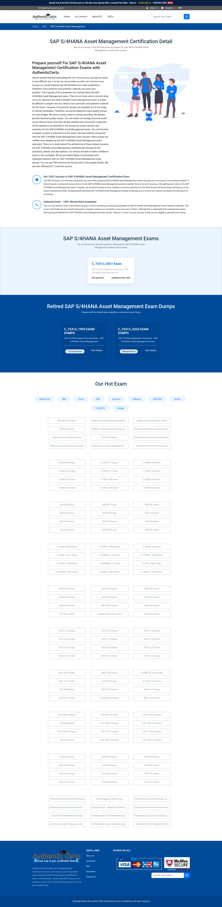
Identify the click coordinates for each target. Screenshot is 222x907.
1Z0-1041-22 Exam (151, 740)
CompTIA (100, 408)
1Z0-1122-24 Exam (151, 731)
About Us (90, 856)
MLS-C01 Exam (67, 588)
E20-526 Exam (109, 681)
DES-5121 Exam (67, 698)
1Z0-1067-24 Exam (151, 723)
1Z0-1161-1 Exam (109, 731)
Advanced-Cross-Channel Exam (152, 445)
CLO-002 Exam (109, 773)
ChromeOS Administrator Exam (67, 815)
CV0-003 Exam (109, 782)
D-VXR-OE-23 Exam (109, 698)
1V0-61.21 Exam (152, 656)
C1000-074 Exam (67, 471)
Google (120, 408)
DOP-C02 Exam (109, 597)
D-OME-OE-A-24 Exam (152, 672)
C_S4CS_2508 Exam (67, 546)
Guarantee (90, 861)
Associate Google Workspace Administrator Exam (67, 824)
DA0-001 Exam (109, 757)
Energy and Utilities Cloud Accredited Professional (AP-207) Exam (152, 429)
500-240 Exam (67, 504)
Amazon (116, 399)
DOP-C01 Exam (152, 597)
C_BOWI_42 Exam (152, 546)
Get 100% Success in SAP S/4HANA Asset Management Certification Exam (86, 176)
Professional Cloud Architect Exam (66, 799)
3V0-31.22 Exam (67, 630)
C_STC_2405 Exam (152, 563)
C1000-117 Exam (109, 462)
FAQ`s (111, 16)
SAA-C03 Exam (109, 588)
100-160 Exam (152, 521)
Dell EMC (157, 399)
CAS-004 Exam (109, 765)
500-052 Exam (152, 504)
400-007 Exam (152, 529)
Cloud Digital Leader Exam (109, 799)
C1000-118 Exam (152, 471)
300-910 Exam (67, 521)
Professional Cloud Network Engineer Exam (110, 815)
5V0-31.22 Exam (109, 630)
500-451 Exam (109, 504)
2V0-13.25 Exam (67, 639)
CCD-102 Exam (109, 437)
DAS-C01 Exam (67, 605)
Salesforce (44, 399)
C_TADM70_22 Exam (109, 555)
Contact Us (91, 877)
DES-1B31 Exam (67, 672)
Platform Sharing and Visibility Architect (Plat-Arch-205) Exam (110, 429)
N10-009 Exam (151, 757)
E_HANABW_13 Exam (109, 563)
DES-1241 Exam (152, 698)
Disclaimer (91, 871)
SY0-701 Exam (152, 773)
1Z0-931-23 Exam (109, 714)
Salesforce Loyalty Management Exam (110, 445)
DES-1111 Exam (67, 681)
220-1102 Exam (67, 782)
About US (97, 16)
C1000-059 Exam (152, 462)
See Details (96, 350)
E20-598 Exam (67, 689)
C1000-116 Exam (67, 479)
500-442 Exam (67, 513)
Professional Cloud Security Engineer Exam (152, 815)
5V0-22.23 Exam (152, 639)
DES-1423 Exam (109, 672)
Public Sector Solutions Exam (67, 437)
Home (67, 16)
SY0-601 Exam (152, 765)
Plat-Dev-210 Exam (66, 420)
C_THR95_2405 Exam (109, 546)
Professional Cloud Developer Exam (152, 799)
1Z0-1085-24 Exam (66, 714)
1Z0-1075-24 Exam (151, 714)
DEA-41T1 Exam (152, 689)
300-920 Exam (109, 513)
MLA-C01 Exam (109, 605)
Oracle (177, 399)
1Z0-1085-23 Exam (66, 731)
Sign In (151, 8)
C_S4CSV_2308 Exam (67, 563)
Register (167, 8)
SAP (44, 26)
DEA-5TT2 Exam (109, 689)
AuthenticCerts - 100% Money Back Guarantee (70, 201)
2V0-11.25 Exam (109, 639)
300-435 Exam (109, 529)
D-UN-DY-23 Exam (152, 681)
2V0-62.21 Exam (152, 647)
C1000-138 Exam (109, 487)
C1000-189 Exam (109, 479)
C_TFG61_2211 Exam (67, 555)
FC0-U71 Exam (151, 782)
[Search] (167, 16)
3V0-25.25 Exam (109, 647)
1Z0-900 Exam (67, 723)
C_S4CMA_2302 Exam (67, 571)
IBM (64, 399)
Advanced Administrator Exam (152, 420)
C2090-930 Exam (152, 487)
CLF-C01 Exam (66, 614)
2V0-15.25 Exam (152, 630)
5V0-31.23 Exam (67, 656)
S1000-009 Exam (67, 462)
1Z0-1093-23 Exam (109, 723)
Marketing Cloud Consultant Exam (152, 437)
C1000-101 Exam (109, 471)
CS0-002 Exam (67, 757)
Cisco (81, 399)
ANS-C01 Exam (152, 588)
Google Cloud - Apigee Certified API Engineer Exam (110, 807)
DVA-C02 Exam (152, 614)
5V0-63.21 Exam (109, 656)
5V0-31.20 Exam (67, 647)
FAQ (88, 866)
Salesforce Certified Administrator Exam (110, 420)
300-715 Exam (152, 513)
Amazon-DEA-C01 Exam (109, 614)
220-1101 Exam (67, 773)
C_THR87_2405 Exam (152, 555)
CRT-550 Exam (67, 429)
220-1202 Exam (67, 765)
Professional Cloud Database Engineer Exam (110, 824)
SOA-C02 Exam (67, 597)
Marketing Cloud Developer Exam (67, 445)
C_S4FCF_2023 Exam (152, 571)
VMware (137, 399)
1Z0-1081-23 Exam (109, 740)
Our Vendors (81, 16)
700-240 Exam (67, 529)
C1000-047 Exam (152, 479)
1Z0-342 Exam (67, 740)
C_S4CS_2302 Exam (109, 571)
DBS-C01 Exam (152, 605)
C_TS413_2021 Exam (107, 264)
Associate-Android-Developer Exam (152, 807)
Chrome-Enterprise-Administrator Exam (67, 807)
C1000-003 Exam (67, 487)
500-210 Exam (109, 521)
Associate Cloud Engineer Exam (152, 824)
